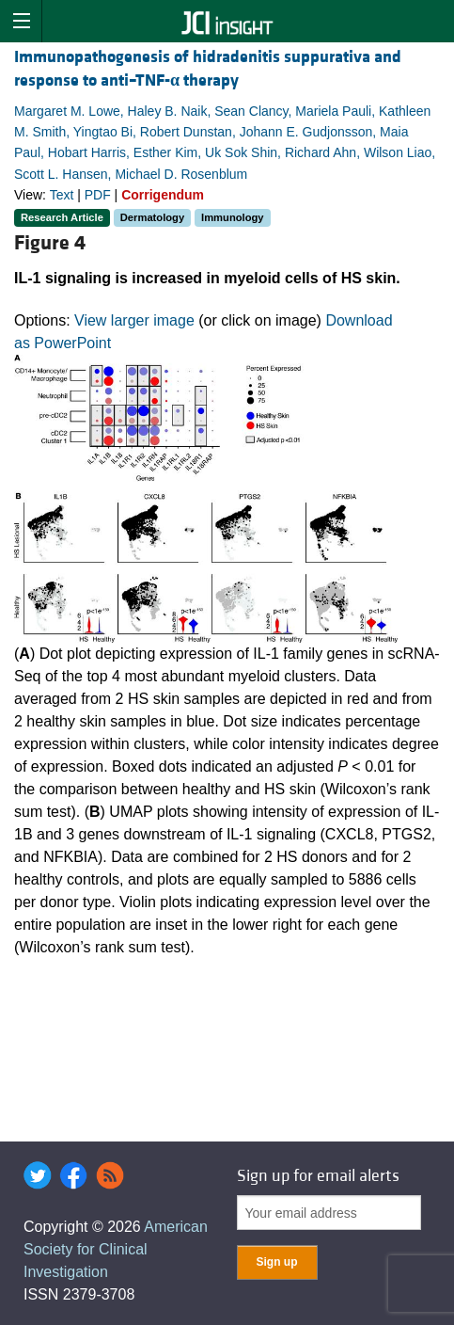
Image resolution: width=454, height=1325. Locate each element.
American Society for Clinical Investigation (115, 1249)
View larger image (134, 320)
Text (62, 194)
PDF (98, 194)
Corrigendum (162, 194)
